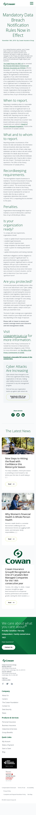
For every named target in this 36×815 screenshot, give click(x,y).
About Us (5, 695)
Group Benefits (7, 732)
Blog (3, 752)
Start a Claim (6, 748)
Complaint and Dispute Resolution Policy (14, 794)
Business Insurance (9, 725)
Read (9, 484)
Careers (5, 699)
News (4, 713)
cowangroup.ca (15, 335)
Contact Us (8, 647)
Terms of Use (21, 787)
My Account (6, 741)
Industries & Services (9, 729)
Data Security (6, 709)
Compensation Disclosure (9, 787)
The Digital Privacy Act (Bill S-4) (13, 63)
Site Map (29, 794)
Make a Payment (8, 745)
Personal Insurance (9, 722)
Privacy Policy (7, 791)
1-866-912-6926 (6, 680)
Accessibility (30, 787)
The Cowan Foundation (10, 702)
